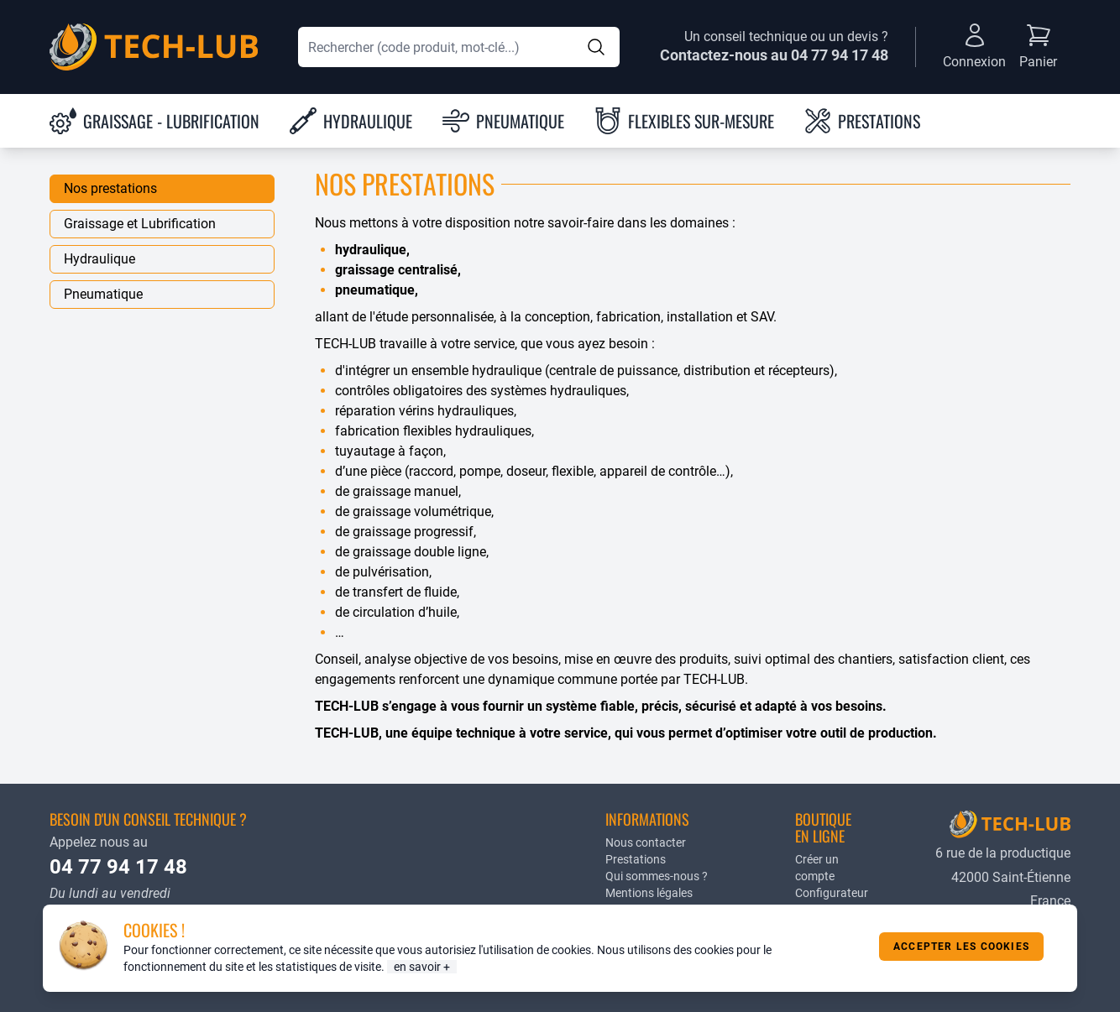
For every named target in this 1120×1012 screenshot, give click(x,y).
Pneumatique (103, 294)
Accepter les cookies (961, 946)
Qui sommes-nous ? (656, 876)
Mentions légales (649, 893)
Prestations (635, 859)
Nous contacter (645, 842)
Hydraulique (99, 259)
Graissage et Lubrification (140, 224)
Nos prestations (110, 188)
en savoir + (422, 966)
